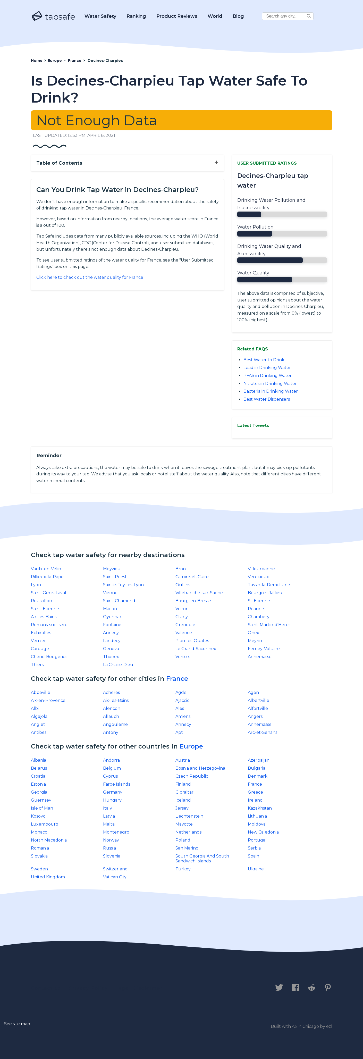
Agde (181, 692)
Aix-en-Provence (48, 700)
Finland (183, 784)
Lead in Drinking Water (267, 367)
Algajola (39, 716)
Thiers (37, 664)
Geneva (111, 648)
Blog (238, 16)
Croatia (38, 776)
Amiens (182, 716)
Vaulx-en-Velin (46, 568)
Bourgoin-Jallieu (265, 592)
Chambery (258, 616)
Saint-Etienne (45, 608)
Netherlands (188, 832)
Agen (253, 692)
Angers (255, 716)
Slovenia (111, 856)
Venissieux (258, 576)
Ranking (136, 16)
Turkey (183, 869)
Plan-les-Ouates (192, 640)
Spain (253, 856)
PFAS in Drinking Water (267, 375)
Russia (109, 848)
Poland (182, 840)
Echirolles (41, 632)
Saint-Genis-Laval (48, 592)
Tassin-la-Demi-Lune (269, 584)
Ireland (255, 800)
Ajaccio (182, 700)
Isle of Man (42, 808)
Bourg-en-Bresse (193, 600)
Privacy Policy (88, 988)
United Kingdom (48, 877)
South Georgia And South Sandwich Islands (202, 858)
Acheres (111, 692)
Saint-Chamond (119, 600)
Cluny (181, 616)
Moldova (257, 824)
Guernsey (41, 800)
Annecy (111, 632)
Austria (182, 760)
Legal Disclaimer (139, 988)
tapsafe (53, 16)
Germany (112, 792)
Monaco (39, 832)
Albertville (258, 700)
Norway (111, 840)
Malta (109, 824)
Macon (110, 608)
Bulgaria (256, 768)
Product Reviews (176, 16)
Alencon (111, 708)
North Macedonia (49, 840)
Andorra (111, 760)
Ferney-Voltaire (264, 648)
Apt (179, 732)
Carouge (40, 648)
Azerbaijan (258, 760)
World (215, 16)
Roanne (256, 608)
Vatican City (114, 877)
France (177, 678)
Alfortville (258, 708)
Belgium (112, 768)
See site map (17, 1023)
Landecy (112, 640)
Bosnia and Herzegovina (200, 768)
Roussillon (41, 600)
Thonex (111, 656)
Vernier (38, 640)
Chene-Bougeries (49, 656)
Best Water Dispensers (266, 399)
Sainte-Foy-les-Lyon (123, 584)
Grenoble (185, 624)
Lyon (36, 584)
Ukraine (256, 869)
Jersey (182, 808)
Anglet (38, 724)
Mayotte (184, 824)
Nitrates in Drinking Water (270, 383)
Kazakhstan (260, 808)
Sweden (39, 869)
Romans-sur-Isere (49, 624)
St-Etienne (259, 600)
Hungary (112, 800)
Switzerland (115, 869)
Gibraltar (184, 792)
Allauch (111, 716)
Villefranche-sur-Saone (199, 592)
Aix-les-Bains (43, 616)
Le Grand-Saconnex (195, 648)
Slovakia (39, 856)
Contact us (46, 988)
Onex (253, 632)
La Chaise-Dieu (118, 664)
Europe (191, 746)
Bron (180, 568)
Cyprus (110, 776)
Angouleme (115, 724)
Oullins (182, 584)
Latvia (109, 816)
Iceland (183, 800)
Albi (35, 708)
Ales (179, 708)
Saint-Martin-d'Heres (269, 624)
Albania (38, 760)
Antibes (38, 732)
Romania (40, 848)
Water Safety (100, 16)
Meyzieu (112, 568)
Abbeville (40, 692)
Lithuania (257, 816)
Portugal (257, 840)
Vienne (110, 592)
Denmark (257, 776)
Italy (107, 808)
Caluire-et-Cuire (192, 576)
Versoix (182, 656)
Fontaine (112, 624)
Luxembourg (44, 824)
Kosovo (38, 816)
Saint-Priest (115, 576)
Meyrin (255, 640)
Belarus (39, 768)
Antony (110, 732)
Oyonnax (112, 616)
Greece (255, 792)
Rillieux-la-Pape (47, 576)
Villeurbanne (261, 568)
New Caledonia (263, 832)
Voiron (182, 608)
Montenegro (116, 832)
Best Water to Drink (263, 359)
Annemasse (260, 656)
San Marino (186, 848)
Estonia (38, 784)
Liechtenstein (189, 816)
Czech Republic (191, 776)
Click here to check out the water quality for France (89, 277)
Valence (183, 632)
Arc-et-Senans (262, 732)
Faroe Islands (116, 784)
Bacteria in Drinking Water (270, 391)
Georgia (39, 792)
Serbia (254, 848)
